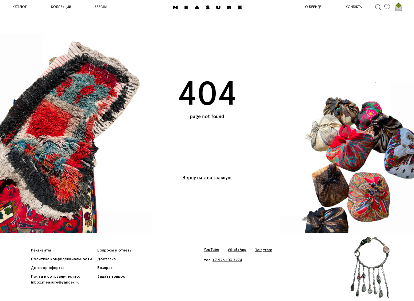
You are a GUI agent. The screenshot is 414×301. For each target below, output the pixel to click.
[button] (111, 276)
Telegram (263, 250)
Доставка (106, 259)
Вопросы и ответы (115, 250)
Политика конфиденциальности (61, 259)
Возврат (105, 267)
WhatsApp (237, 249)
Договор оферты (47, 267)
